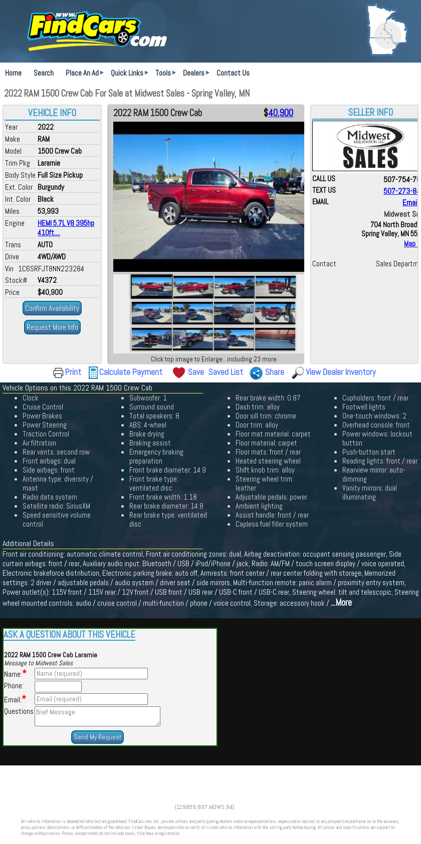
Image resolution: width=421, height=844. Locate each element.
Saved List (225, 371)
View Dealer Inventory (341, 371)
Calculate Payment (130, 371)
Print (73, 371)
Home (13, 73)
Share (274, 371)
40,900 (280, 113)
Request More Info (52, 327)
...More (341, 603)
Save (196, 371)
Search (44, 73)
